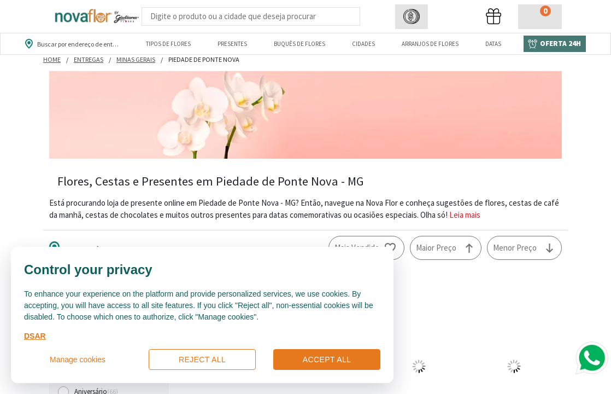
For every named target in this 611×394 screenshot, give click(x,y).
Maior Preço (436, 247)
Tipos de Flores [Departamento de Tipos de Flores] (168, 44)
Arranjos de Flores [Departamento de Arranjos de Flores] (430, 44)
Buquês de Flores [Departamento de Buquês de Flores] (299, 44)
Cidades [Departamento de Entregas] (363, 44)
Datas (493, 44)
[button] (411, 16)
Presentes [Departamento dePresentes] (232, 44)
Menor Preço (515, 247)
